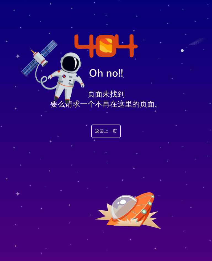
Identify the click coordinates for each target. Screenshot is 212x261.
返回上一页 (106, 131)
